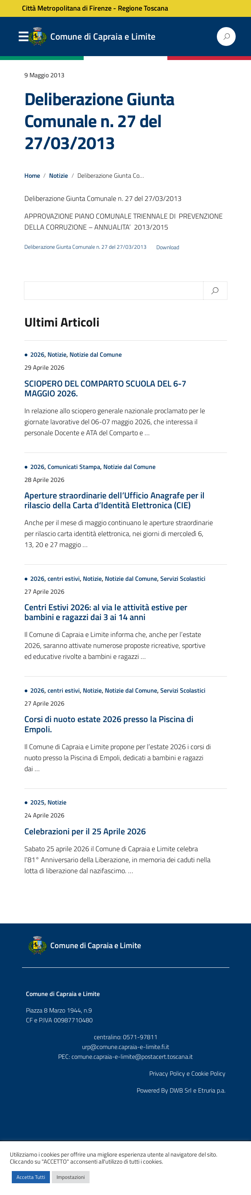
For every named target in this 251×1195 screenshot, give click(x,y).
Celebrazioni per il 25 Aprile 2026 (85, 832)
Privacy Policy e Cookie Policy (187, 1074)
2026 (37, 355)
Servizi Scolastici (182, 579)
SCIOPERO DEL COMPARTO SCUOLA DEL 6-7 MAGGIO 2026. (105, 389)
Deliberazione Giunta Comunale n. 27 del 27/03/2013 (99, 120)
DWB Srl (181, 1091)
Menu (23, 37)
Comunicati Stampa (74, 467)
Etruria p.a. (211, 1091)
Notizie (58, 175)
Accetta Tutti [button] (30, 1177)
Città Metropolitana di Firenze (67, 8)
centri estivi (64, 579)
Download (167, 247)
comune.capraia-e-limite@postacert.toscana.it (132, 1057)
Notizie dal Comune (96, 355)
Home (32, 175)
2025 (37, 803)
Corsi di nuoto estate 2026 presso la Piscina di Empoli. (108, 725)
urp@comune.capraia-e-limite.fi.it (125, 1048)
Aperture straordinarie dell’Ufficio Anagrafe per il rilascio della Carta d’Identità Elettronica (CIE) (114, 500)
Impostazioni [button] (71, 1177)
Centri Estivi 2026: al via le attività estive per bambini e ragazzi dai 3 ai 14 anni (105, 613)
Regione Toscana (143, 8)
